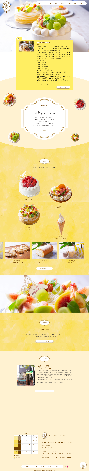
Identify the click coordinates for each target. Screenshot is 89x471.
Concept (62, 3)
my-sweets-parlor (42, 470)
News (56, 3)
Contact (82, 3)
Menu (69, 3)
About (75, 3)
